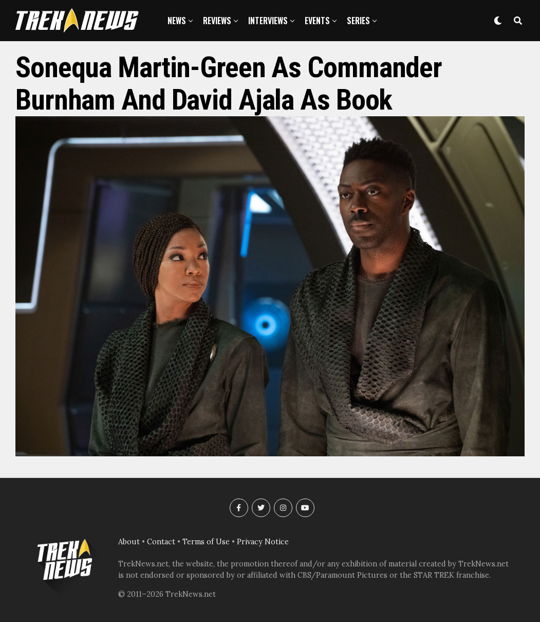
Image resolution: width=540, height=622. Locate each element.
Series (358, 20)
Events (317, 20)
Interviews (268, 20)
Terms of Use (206, 541)
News (176, 20)
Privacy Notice (263, 541)
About (129, 541)
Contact (161, 541)
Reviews (217, 20)
